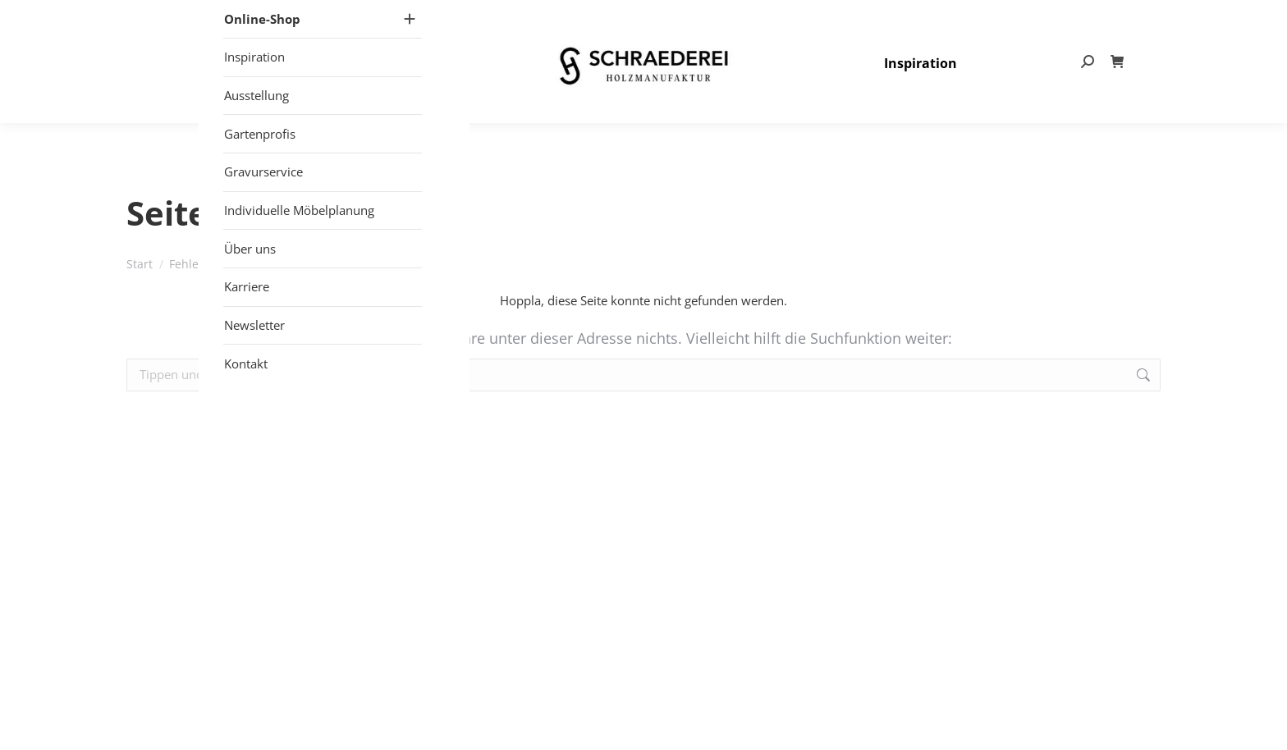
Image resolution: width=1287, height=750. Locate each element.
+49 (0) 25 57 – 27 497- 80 (868, 16)
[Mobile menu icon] (307, 89)
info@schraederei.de (1011, 16)
